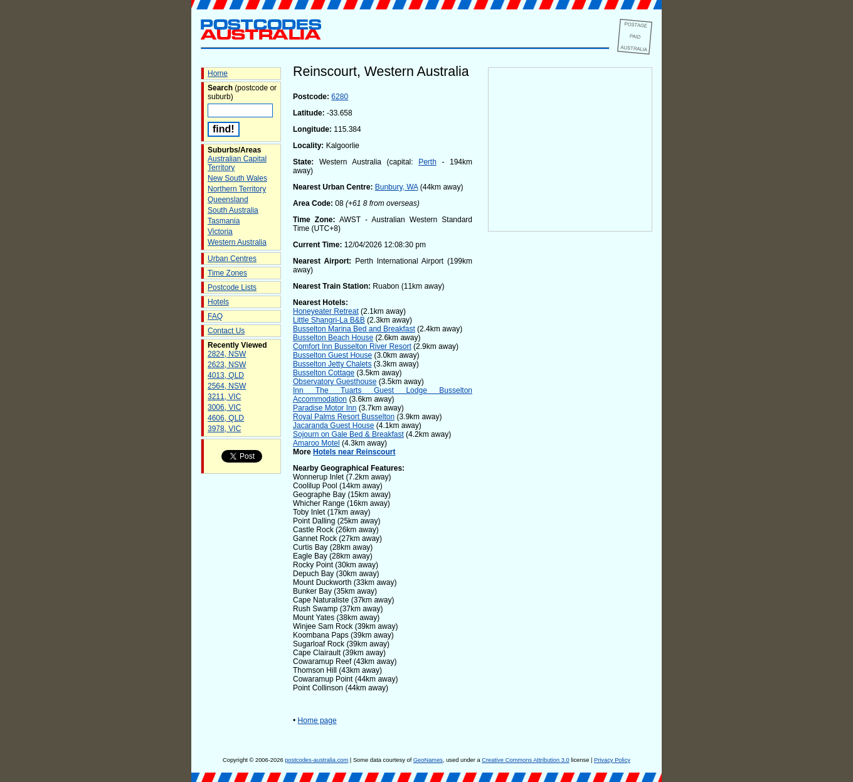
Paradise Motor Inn (324, 408)
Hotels (218, 301)
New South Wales (237, 178)
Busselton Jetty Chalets (332, 364)
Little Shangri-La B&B (329, 320)
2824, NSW (227, 354)
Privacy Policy (612, 760)
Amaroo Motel (316, 443)
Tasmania (224, 221)
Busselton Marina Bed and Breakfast (354, 328)
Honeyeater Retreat (326, 311)
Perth (427, 162)
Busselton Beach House (333, 337)
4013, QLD (226, 375)
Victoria (220, 231)
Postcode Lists (232, 287)
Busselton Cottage (323, 372)
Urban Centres (232, 258)
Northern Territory (237, 189)
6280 (339, 96)
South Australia (233, 210)
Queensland (228, 199)
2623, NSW (227, 364)
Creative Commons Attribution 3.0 (525, 760)
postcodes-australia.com (316, 760)
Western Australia (237, 242)
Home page (317, 720)
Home (218, 73)
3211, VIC (224, 396)
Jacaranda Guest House (333, 425)
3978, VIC (224, 428)
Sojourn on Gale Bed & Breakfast (348, 434)
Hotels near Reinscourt (354, 451)
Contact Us (226, 330)
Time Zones (227, 273)
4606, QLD (226, 418)
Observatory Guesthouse (334, 381)
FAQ (215, 316)
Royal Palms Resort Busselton (344, 416)
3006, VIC (224, 407)
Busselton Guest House (332, 355)
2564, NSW (227, 386)
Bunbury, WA (396, 187)
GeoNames (428, 760)
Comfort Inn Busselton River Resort (352, 346)
